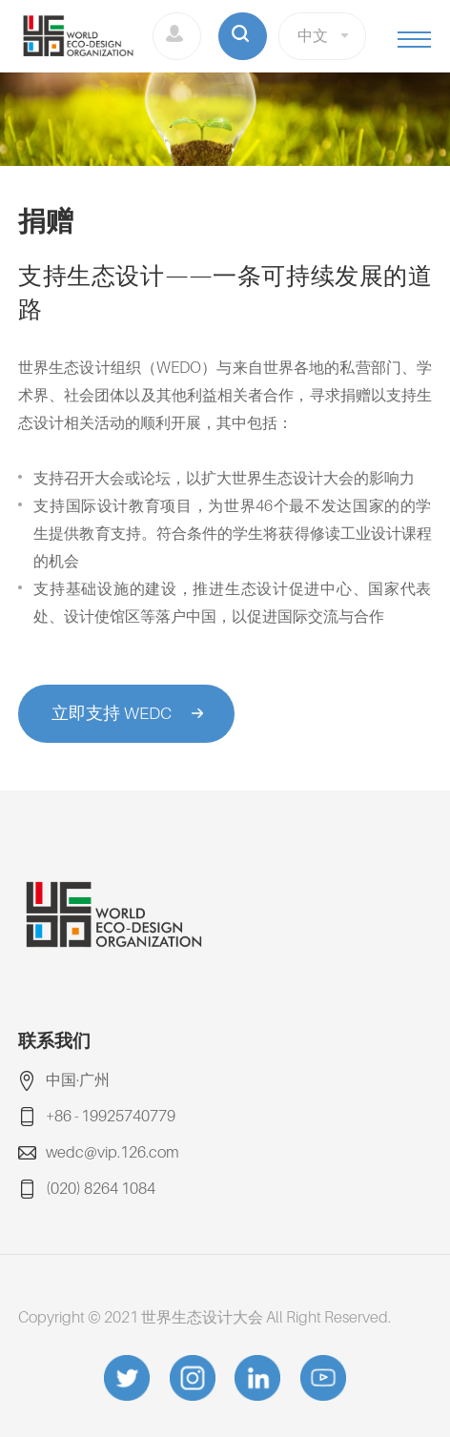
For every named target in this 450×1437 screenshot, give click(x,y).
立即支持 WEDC (111, 713)
